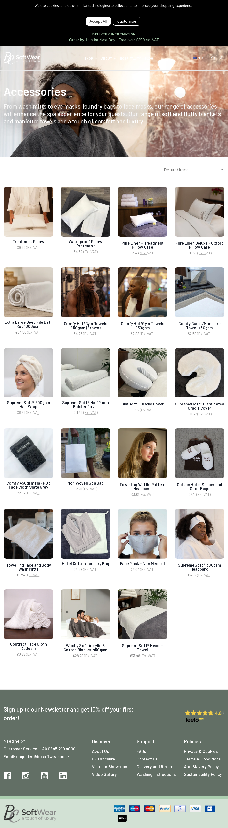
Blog (149, 58)
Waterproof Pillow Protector (85, 243)
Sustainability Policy (203, 774)
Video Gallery (104, 774)
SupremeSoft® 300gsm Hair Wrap (28, 404)
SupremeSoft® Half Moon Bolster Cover (85, 404)
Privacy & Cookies (201, 751)
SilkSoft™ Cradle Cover (142, 403)
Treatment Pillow (28, 241)
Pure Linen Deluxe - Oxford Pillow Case (199, 244)
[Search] (213, 58)
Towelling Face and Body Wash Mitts (28, 566)
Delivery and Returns (156, 766)
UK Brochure (103, 758)
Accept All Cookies (98, 21)
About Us (100, 751)
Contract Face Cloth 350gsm (28, 646)
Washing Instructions (156, 774)
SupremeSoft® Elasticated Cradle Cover (199, 405)
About (108, 58)
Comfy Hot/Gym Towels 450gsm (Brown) (85, 325)
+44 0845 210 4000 (57, 748)
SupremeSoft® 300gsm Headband (199, 566)
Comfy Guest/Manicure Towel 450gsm (199, 325)
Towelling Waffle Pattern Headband (142, 486)
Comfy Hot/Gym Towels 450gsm (142, 325)
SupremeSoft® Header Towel (142, 647)
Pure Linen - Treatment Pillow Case (142, 244)
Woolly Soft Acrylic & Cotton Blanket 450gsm (85, 647)
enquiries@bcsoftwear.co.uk (43, 756)
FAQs (141, 751)
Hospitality (130, 58)
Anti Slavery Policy (201, 766)
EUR (200, 58)
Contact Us (147, 758)
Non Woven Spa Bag (85, 482)
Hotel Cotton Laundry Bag (85, 563)
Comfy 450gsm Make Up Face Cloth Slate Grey (29, 484)
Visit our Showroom (110, 766)
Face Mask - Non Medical (142, 563)
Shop (90, 58)
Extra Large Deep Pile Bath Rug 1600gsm (28, 324)
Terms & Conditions (202, 758)
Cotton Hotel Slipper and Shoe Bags (199, 486)
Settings (126, 21)
